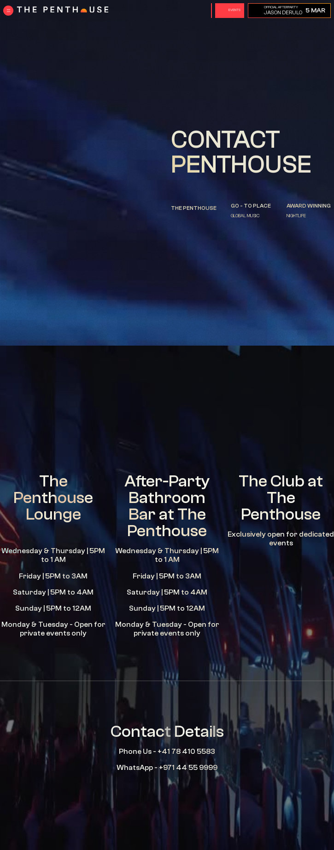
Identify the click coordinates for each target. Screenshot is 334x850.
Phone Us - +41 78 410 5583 (167, 751)
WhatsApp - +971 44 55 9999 (167, 767)
